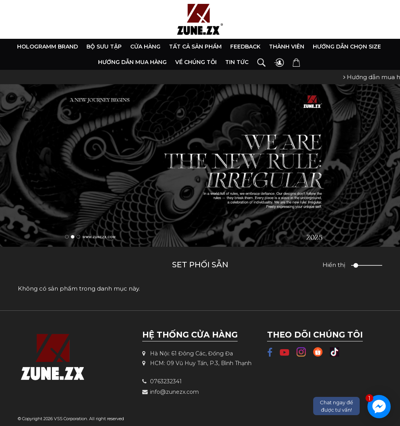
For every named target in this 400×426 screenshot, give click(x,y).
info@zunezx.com (170, 391)
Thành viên (286, 46)
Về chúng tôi (196, 62)
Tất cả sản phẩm (195, 46)
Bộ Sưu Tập (104, 46)
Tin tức (236, 62)
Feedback (245, 46)
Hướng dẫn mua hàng (132, 62)
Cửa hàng (145, 46)
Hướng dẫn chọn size (347, 46)
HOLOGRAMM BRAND (47, 46)
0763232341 (162, 381)
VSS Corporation (70, 418)
